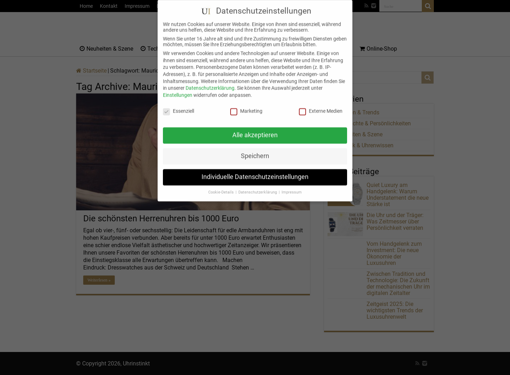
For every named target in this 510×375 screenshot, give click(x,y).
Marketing (246, 105)
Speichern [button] (255, 150)
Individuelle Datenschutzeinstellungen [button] (255, 171)
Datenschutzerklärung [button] (258, 186)
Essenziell (178, 105)
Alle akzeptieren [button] (255, 129)
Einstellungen (177, 89)
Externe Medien (320, 105)
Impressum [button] (292, 186)
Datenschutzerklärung (210, 82)
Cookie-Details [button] (221, 186)
